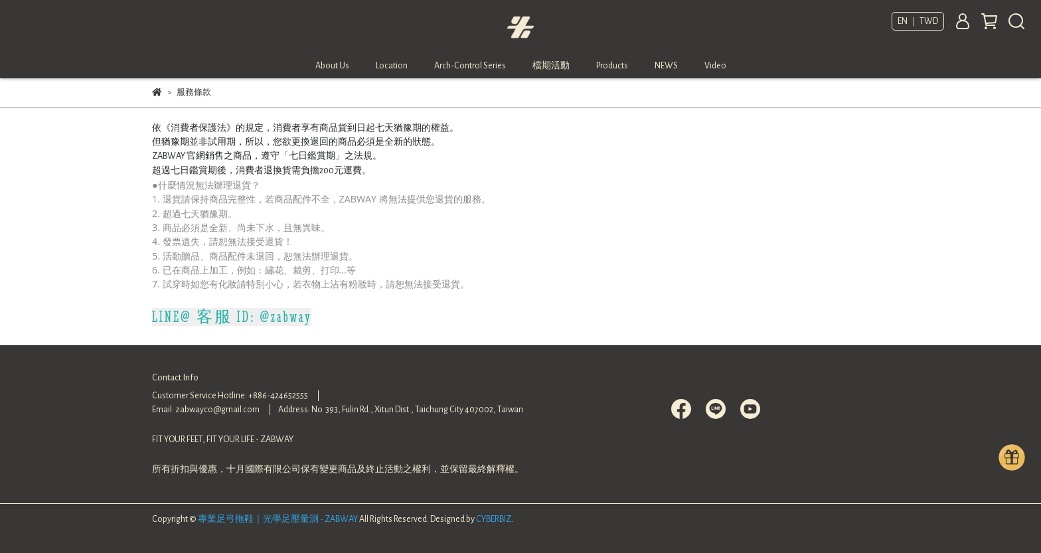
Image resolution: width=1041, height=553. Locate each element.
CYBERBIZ (493, 519)
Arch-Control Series (470, 65)
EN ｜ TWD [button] (918, 21)
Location (392, 65)
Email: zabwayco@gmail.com (206, 409)
